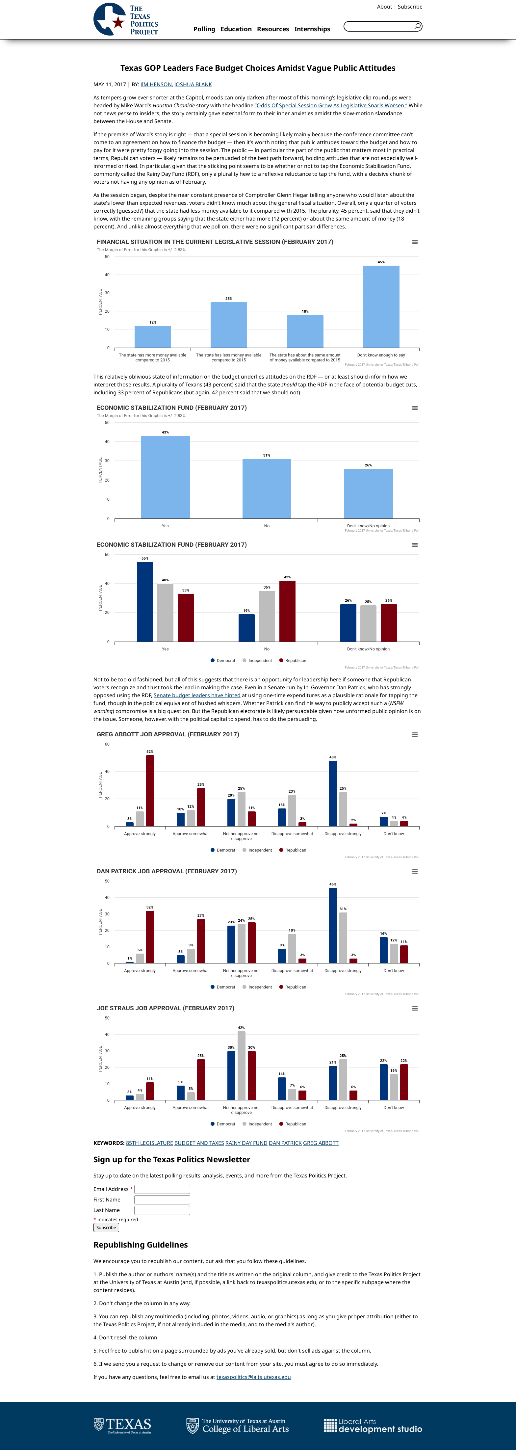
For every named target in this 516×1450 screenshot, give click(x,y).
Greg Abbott (321, 1143)
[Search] (383, 26)
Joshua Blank (193, 84)
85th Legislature (149, 1143)
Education (236, 28)
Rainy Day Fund (246, 1143)
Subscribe (410, 6)
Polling (204, 28)
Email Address (113, 1189)
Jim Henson (156, 84)
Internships (312, 28)
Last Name (106, 1210)
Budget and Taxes (199, 1143)
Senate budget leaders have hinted (197, 695)
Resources (273, 28)
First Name (106, 1199)
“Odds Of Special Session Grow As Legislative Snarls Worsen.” (331, 105)
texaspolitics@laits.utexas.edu (254, 1377)
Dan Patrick (285, 1143)
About (384, 6)
